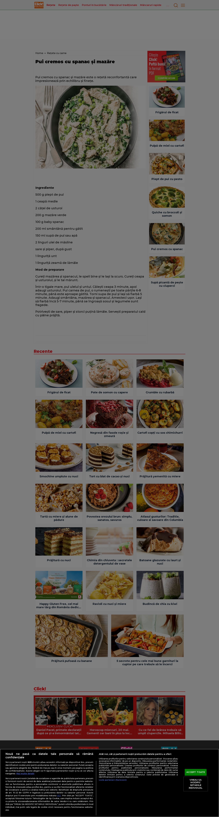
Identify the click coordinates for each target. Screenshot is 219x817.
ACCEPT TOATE (195, 772)
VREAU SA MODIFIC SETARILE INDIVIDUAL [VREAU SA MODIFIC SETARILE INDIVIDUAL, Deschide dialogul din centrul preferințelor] (195, 783)
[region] (109, 783)
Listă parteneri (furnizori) (112, 780)
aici (59, 795)
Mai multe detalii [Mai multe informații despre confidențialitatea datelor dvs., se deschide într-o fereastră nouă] (25, 773)
